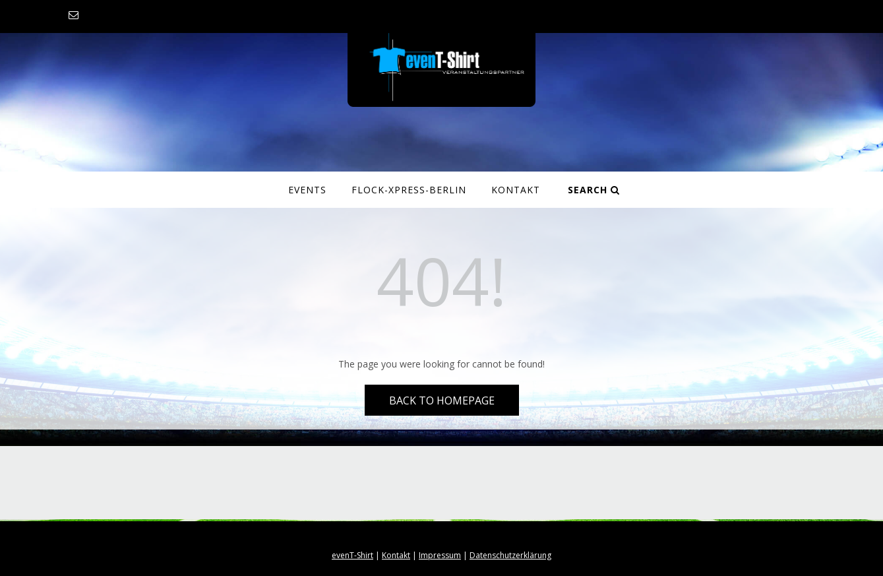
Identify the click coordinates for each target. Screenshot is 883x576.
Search (594, 189)
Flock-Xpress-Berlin (408, 189)
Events (307, 189)
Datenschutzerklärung (510, 555)
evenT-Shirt (352, 555)
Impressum (440, 555)
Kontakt (515, 189)
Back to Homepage (442, 400)
